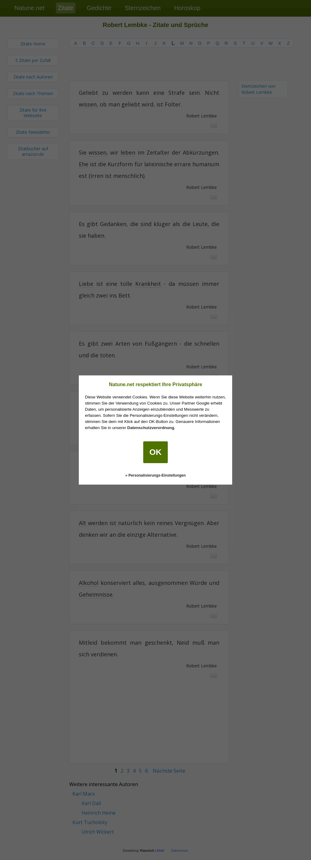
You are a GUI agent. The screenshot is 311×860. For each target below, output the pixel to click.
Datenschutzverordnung (150, 427)
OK (155, 452)
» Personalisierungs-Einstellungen (155, 475)
